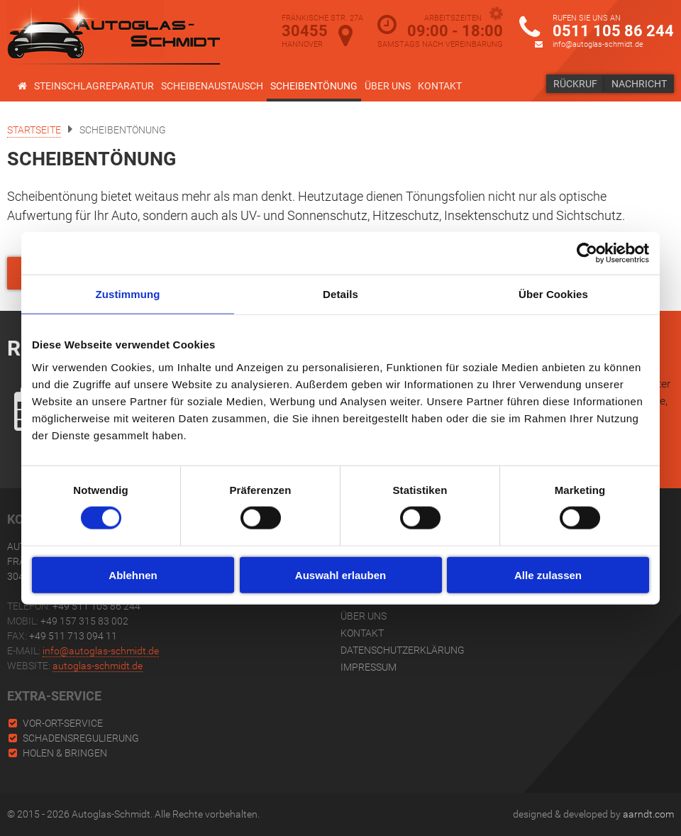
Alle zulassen (548, 574)
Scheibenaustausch (212, 86)
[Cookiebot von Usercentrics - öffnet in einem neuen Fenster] (587, 253)
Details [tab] (340, 294)
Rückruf (575, 83)
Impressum (368, 667)
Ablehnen (133, 574)
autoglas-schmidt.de (97, 665)
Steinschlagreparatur (94, 86)
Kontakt (440, 86)
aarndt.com (648, 814)
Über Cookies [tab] (553, 294)
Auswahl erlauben (340, 574)
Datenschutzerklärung (402, 650)
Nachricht (639, 83)
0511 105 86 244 (613, 31)
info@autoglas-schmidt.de (598, 44)
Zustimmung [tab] (128, 294)
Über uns (388, 86)
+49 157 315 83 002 (84, 621)
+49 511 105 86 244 (96, 606)
